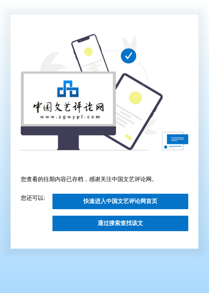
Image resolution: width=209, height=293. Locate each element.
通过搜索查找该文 (120, 223)
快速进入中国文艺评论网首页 (120, 201)
